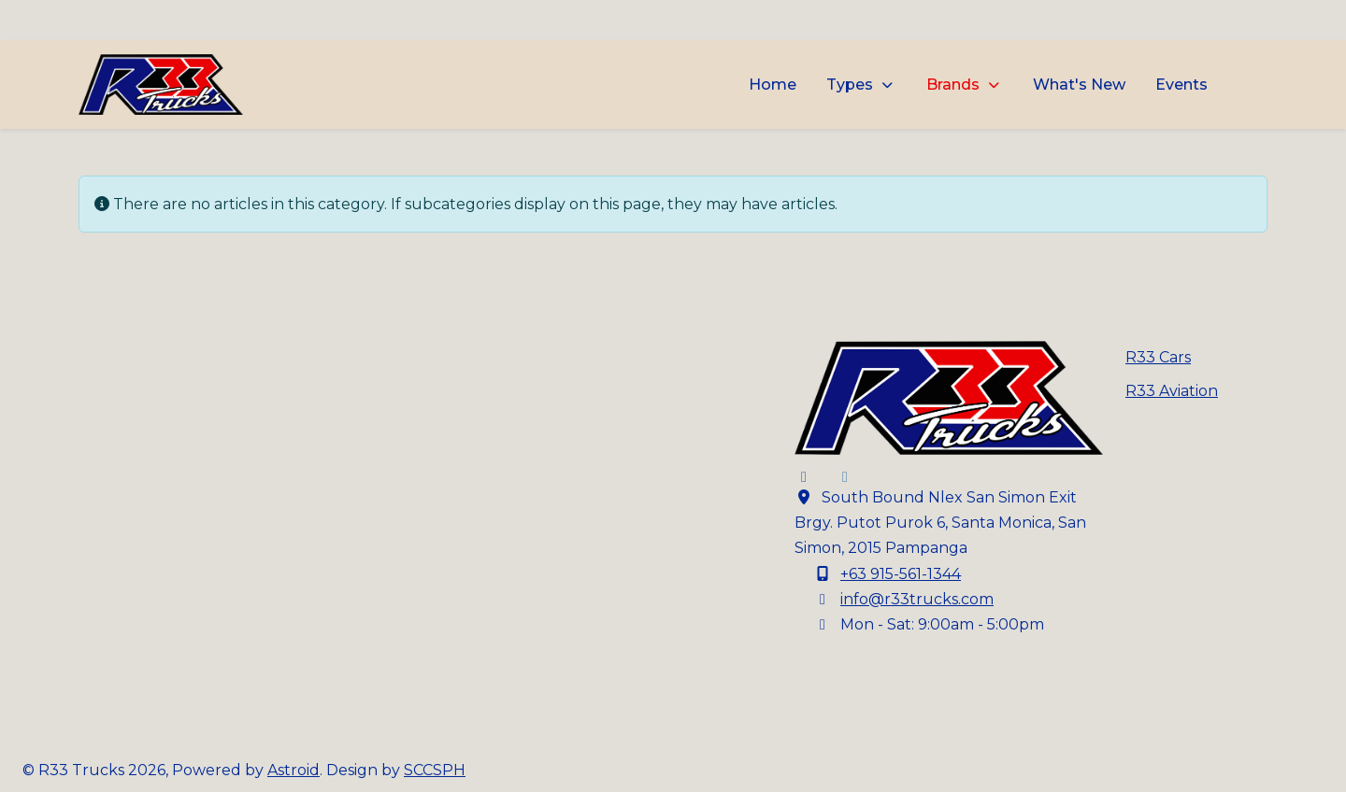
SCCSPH (434, 770)
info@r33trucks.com (917, 599)
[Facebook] (804, 477)
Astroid (293, 770)
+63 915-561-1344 (900, 574)
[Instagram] (845, 477)
